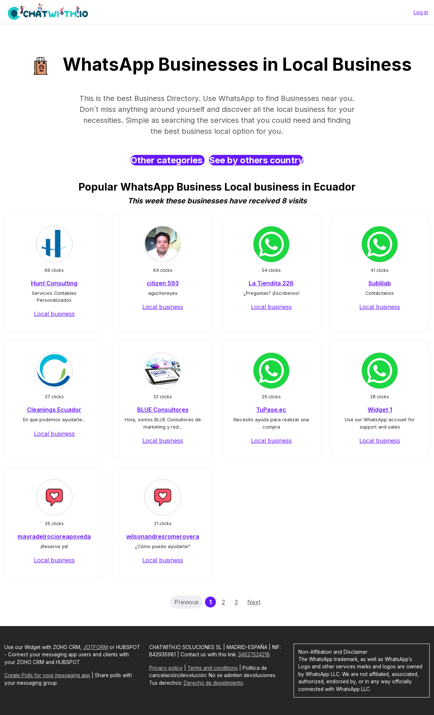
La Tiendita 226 (271, 283)
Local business (54, 313)
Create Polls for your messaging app (47, 675)
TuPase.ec (271, 409)
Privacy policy (166, 668)
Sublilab (379, 283)
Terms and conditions (212, 668)
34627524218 (254, 654)
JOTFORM (95, 647)
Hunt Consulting (54, 283)
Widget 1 (380, 409)
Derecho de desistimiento (213, 683)
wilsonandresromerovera (162, 536)
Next (253, 602)
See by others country (256, 160)
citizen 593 (163, 283)
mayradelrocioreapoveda (54, 536)
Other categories (168, 160)
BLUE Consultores (163, 409)
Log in (421, 12)
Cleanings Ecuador (54, 409)
